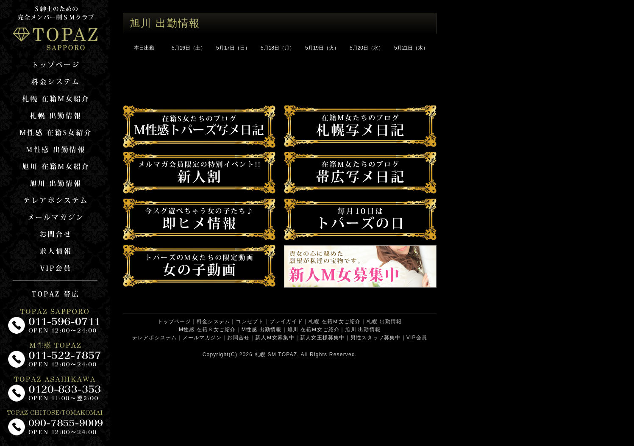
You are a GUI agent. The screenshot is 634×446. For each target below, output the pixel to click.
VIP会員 (416, 338)
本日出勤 (144, 48)
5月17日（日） (233, 48)
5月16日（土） (189, 48)
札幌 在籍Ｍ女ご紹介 (335, 321)
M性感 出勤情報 (262, 329)
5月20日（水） (367, 48)
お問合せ (238, 338)
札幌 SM (265, 354)
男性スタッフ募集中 (375, 338)
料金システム (213, 321)
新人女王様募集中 (322, 338)
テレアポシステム (154, 338)
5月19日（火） (322, 48)
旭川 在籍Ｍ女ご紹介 (313, 329)
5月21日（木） (411, 48)
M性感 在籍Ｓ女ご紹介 (207, 329)
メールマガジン (202, 338)
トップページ (174, 321)
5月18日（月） (278, 48)
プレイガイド (286, 321)
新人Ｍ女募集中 (274, 338)
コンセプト (250, 321)
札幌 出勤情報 (384, 321)
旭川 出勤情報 (363, 329)
